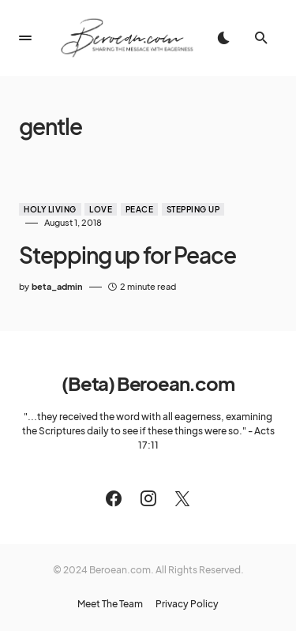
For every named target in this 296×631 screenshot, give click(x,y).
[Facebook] (114, 498)
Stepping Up (193, 209)
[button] (25, 38)
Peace (140, 209)
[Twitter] (182, 498)
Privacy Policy (187, 604)
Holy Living (50, 209)
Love (100, 209)
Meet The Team (110, 604)
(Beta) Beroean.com (148, 383)
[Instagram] (148, 498)
